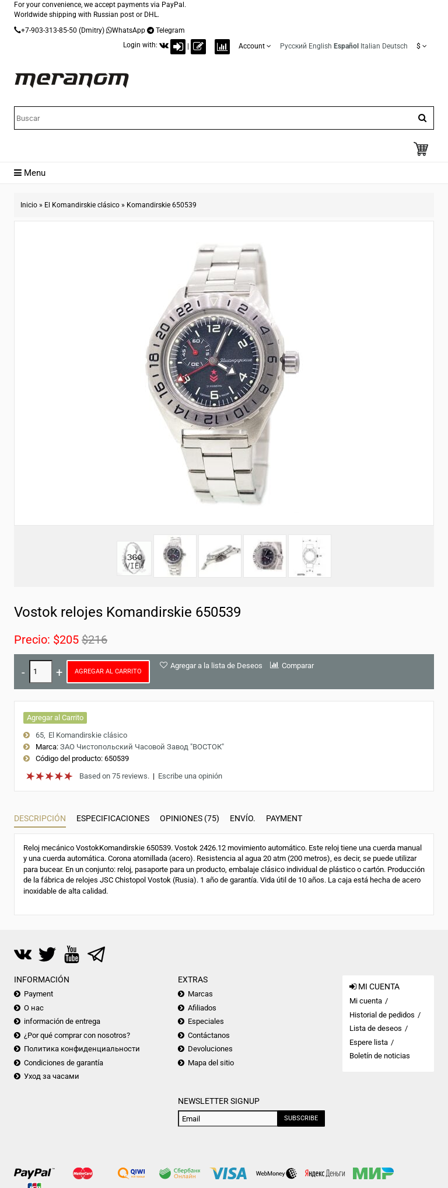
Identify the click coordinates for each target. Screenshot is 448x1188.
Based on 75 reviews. (114, 776)
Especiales (206, 1021)
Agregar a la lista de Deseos (216, 665)
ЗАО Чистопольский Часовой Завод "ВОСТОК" (142, 746)
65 (40, 735)
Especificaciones (112, 818)
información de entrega (62, 1021)
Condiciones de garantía (63, 1062)
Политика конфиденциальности (82, 1048)
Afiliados (202, 1007)
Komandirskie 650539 (162, 205)
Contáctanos (209, 1035)
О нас (34, 1007)
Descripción (40, 818)
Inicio (28, 205)
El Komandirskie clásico (82, 205)
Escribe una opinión (190, 776)
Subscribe (301, 1118)
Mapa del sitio (211, 1062)
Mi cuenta (365, 1000)
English (320, 46)
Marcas (200, 993)
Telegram (170, 30)
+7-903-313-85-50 (49, 30)
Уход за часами (51, 1076)
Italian (370, 46)
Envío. (243, 818)
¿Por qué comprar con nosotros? (77, 1035)
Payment (284, 818)
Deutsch (395, 46)
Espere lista (368, 1042)
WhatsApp (128, 30)
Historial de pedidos (382, 1014)
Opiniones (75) (189, 818)
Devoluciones (210, 1048)
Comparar (298, 665)
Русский (293, 46)
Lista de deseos (375, 1028)
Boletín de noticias (379, 1055)
